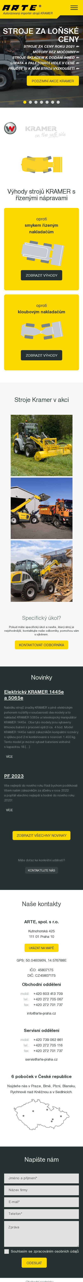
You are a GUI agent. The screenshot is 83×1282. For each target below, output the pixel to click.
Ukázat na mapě (41, 948)
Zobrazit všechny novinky (41, 835)
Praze (36, 1086)
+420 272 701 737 (48, 1005)
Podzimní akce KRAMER (53, 81)
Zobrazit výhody (41, 275)
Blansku (68, 1086)
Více (9, 756)
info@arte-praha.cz (41, 1013)
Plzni (56, 1086)
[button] (24, 102)
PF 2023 (14, 776)
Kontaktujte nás (41, 870)
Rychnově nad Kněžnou (29, 1092)
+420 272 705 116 (48, 1045)
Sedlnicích (63, 1092)
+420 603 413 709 (48, 994)
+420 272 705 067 (48, 999)
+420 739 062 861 (48, 1040)
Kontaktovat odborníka (41, 645)
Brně (47, 1086)
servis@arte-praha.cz (41, 1059)
